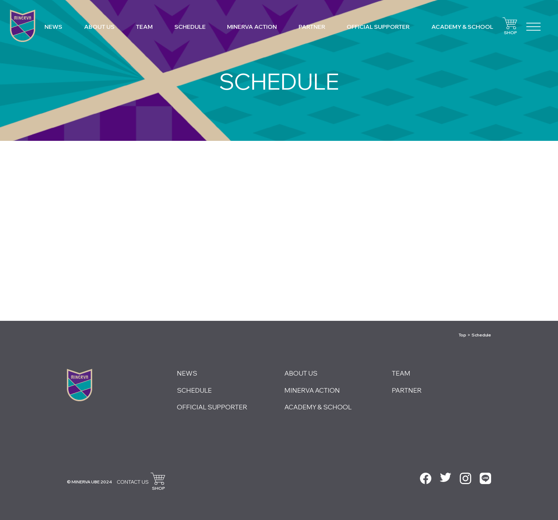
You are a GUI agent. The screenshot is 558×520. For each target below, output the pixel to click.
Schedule (481, 335)
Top (462, 335)
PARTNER (312, 26)
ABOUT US (99, 26)
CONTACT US (133, 482)
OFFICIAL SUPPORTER (378, 26)
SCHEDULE (190, 26)
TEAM (144, 26)
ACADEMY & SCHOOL (462, 26)
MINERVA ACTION (252, 26)
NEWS (53, 26)
